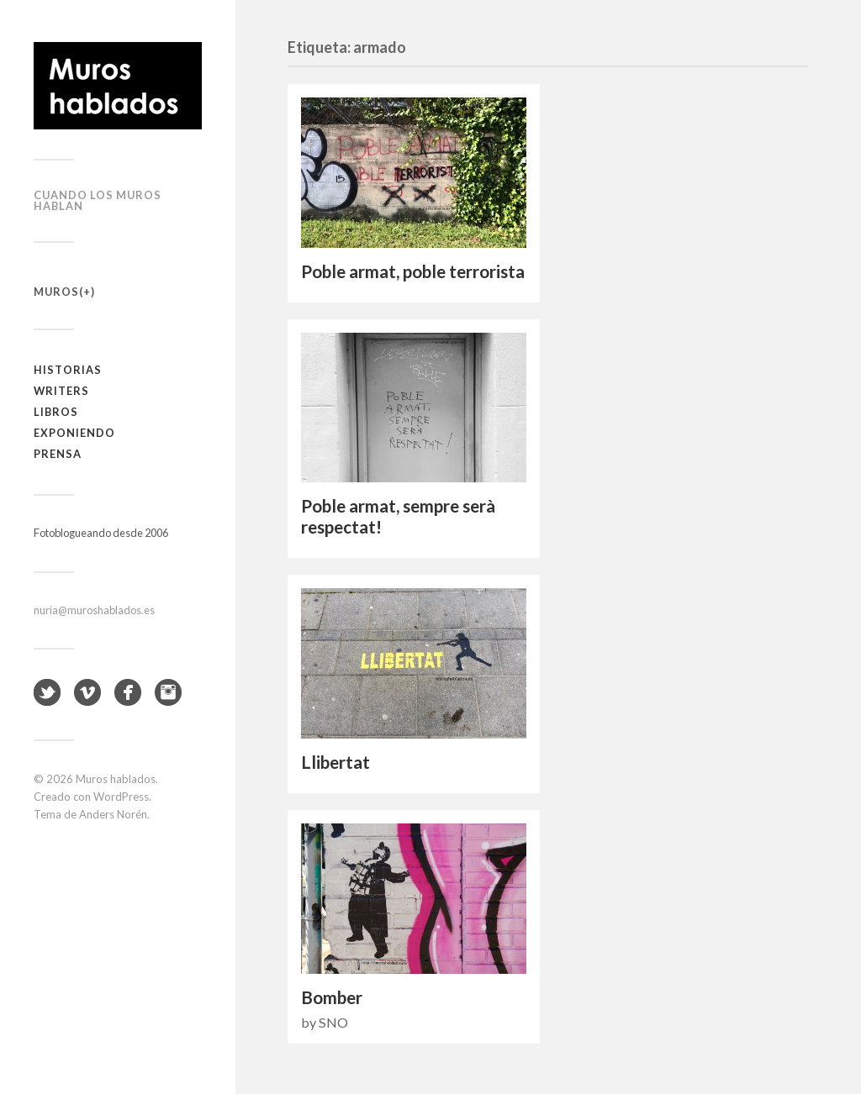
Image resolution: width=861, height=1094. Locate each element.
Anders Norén (113, 814)
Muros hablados (116, 779)
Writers (61, 390)
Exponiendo (74, 432)
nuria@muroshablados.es (94, 610)
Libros (56, 411)
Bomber (331, 997)
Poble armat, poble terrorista (413, 271)
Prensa (58, 453)
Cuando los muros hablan (97, 200)
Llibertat (335, 762)
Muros (56, 291)
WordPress (121, 796)
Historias (68, 369)
